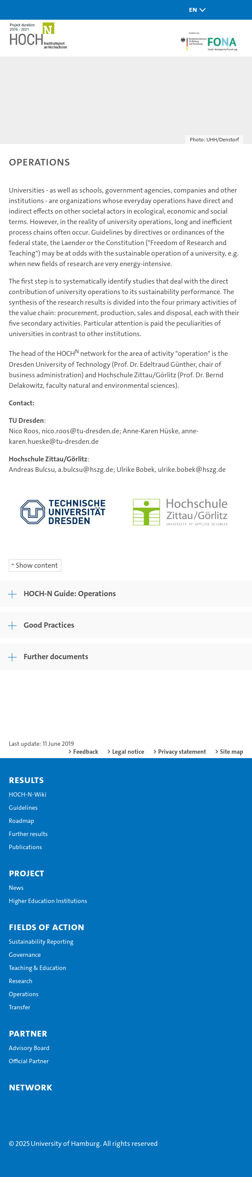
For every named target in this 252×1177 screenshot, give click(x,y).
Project (26, 873)
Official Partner (29, 1061)
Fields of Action (46, 927)
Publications (25, 847)
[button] (195, 10)
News (16, 888)
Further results (28, 834)
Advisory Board (29, 1048)
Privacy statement (182, 751)
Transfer (19, 1007)
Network (30, 1087)
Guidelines (23, 808)
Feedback (85, 751)
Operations (24, 994)
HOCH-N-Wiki (27, 794)
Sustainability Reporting (41, 941)
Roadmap (21, 821)
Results (26, 780)
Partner (28, 1033)
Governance (25, 955)
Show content (37, 565)
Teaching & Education (37, 968)
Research (20, 981)
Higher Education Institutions (48, 901)
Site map (231, 751)
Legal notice (128, 751)
